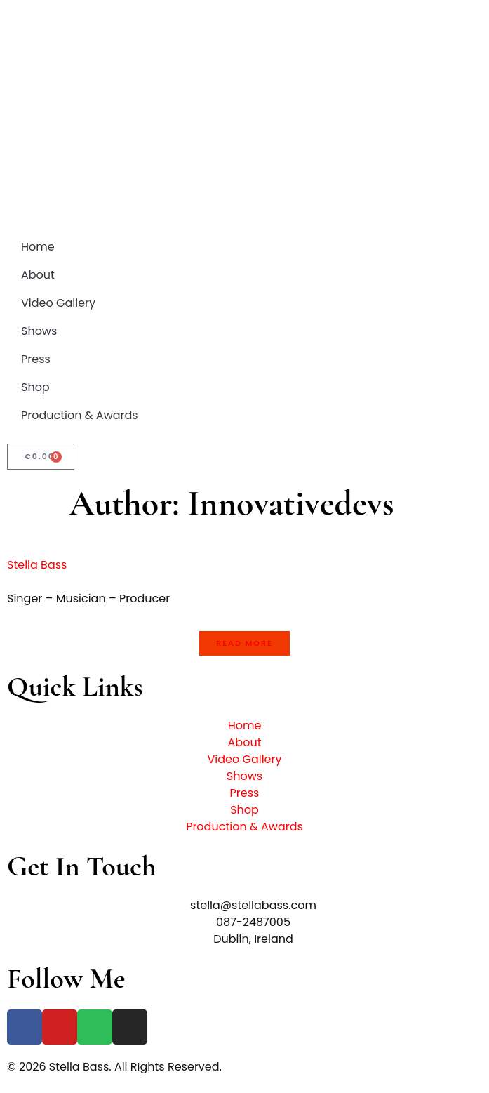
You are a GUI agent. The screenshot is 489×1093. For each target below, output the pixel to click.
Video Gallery (58, 303)
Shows (39, 331)
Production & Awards (79, 415)
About (38, 275)
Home (38, 247)
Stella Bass (37, 565)
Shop (35, 387)
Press (36, 359)
